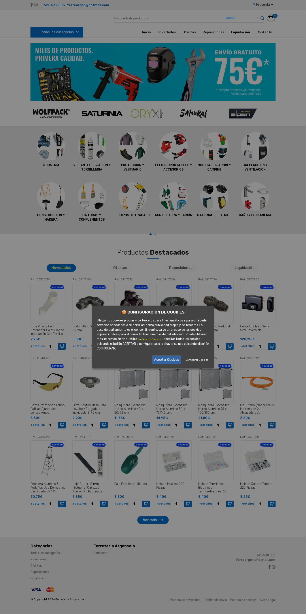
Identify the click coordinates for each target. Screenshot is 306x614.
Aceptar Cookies (166, 360)
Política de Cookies (150, 339)
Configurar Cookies (196, 360)
